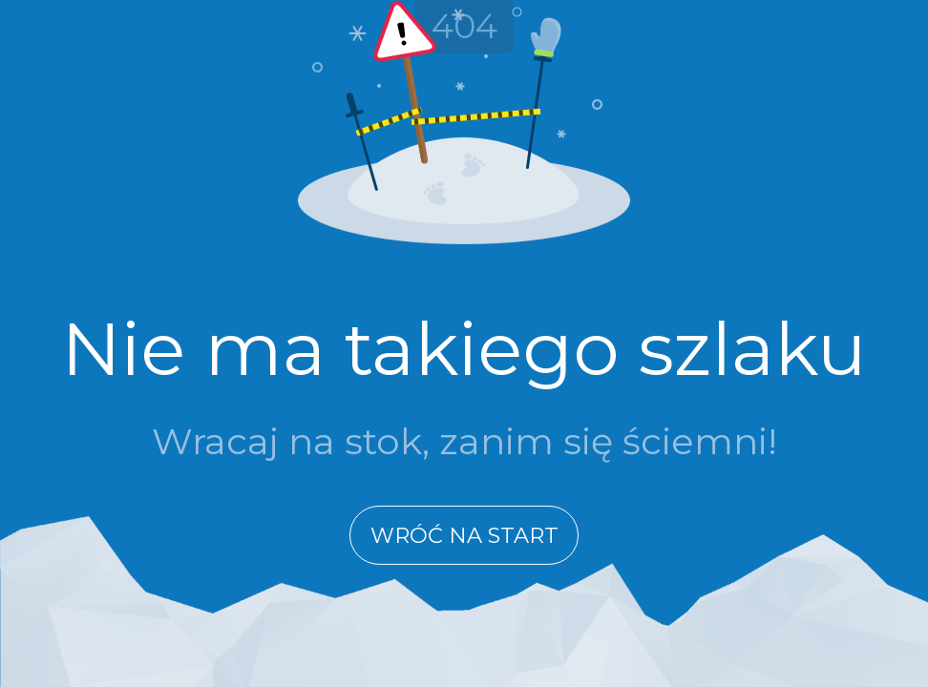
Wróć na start (464, 535)
